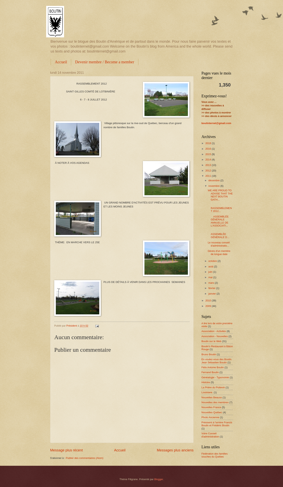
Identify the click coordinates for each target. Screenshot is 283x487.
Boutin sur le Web (211, 341)
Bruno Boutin (208, 354)
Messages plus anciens (175, 450)
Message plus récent (66, 450)
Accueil (61, 62)
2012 (208, 170)
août (211, 266)
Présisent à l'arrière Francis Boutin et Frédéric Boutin (216, 424)
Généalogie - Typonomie (215, 377)
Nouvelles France (211, 407)
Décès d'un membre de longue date (219, 252)
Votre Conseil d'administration (210, 435)
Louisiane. (207, 392)
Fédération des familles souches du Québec (214, 455)
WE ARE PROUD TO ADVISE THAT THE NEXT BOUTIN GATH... (220, 195)
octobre (213, 261)
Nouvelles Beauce (211, 397)
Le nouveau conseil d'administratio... (219, 244)
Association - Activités (213, 331)
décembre (214, 180)
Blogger (158, 479)
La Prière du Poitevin (213, 387)
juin (210, 271)
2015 (208, 154)
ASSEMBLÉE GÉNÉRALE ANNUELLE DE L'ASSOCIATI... (218, 221)
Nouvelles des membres (215, 402)
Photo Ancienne (210, 417)
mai (210, 277)
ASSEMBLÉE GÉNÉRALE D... (218, 234)
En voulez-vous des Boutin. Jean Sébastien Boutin (216, 361)
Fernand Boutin (210, 372)
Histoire (205, 382)
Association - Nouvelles (214, 336)
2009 (208, 306)
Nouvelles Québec (211, 412)
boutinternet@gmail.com (216, 123)
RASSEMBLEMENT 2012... (220, 208)
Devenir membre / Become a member (104, 62)
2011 (208, 175)
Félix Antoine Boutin (212, 367)
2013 (208, 165)
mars (211, 282)
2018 (208, 143)
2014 (208, 159)
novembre (214, 185)
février (212, 288)
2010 (208, 300)
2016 (208, 148)
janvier (212, 293)
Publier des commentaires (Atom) (84, 458)
